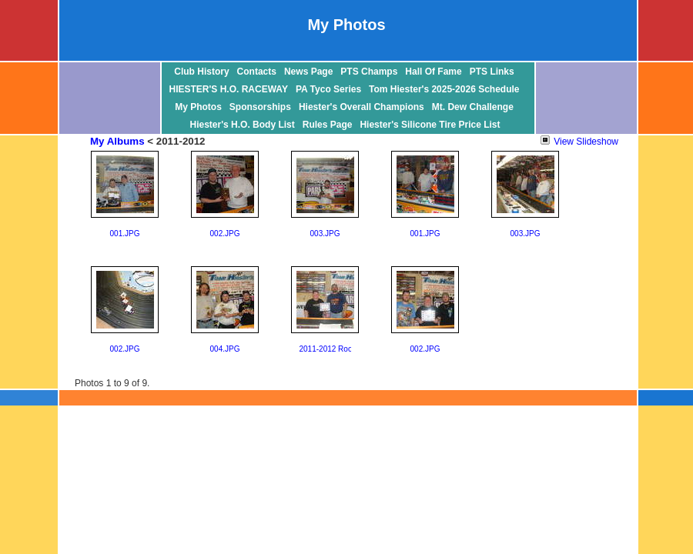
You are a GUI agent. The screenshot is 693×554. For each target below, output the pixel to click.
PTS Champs (368, 71)
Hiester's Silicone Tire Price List (430, 124)
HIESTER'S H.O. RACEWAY (228, 89)
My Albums (117, 141)
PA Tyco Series (328, 89)
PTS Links (492, 71)
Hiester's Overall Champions (361, 107)
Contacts (256, 71)
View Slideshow (579, 141)
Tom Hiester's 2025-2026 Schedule (444, 89)
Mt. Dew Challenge (473, 107)
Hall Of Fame (433, 71)
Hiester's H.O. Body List (242, 124)
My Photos (198, 107)
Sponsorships (260, 107)
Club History (201, 71)
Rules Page (328, 124)
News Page (308, 71)
